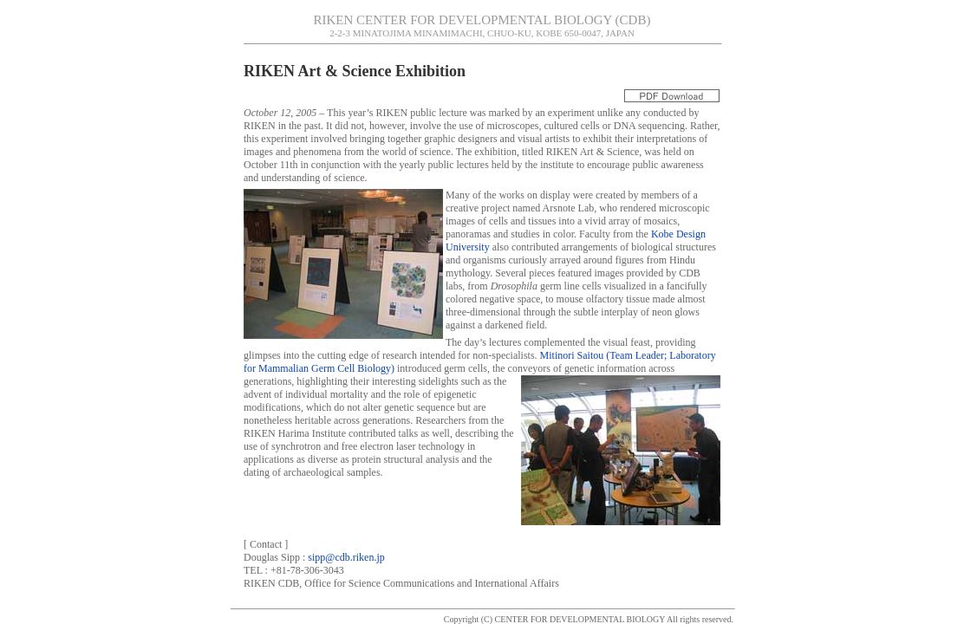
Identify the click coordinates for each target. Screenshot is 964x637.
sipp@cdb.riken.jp (346, 557)
